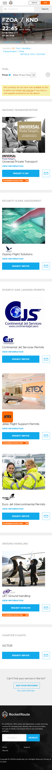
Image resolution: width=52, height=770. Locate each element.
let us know (28, 90)
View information (13, 166)
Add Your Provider (27, 685)
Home (4, 747)
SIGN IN (34, 3)
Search (33, 737)
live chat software (26, 690)
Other (21, 51)
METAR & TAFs (27, 54)
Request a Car (20, 173)
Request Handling (21, 608)
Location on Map (11, 42)
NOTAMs (41, 54)
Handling (26, 48)
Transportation (10, 51)
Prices (6, 75)
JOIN (45, 3)
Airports (45, 9)
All (13, 48)
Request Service (20, 266)
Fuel (18, 48)
